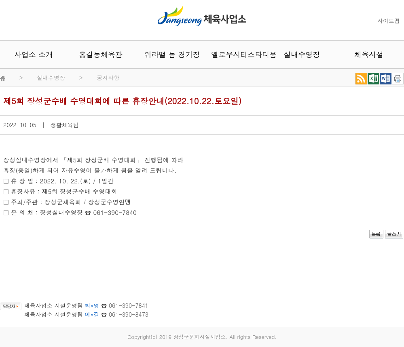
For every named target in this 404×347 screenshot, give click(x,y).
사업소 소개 (33, 54)
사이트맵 (388, 21)
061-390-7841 (128, 305)
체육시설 (368, 54)
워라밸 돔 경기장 (167, 54)
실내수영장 (301, 54)
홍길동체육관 (101, 54)
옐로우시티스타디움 (234, 54)
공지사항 (108, 77)
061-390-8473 (128, 314)
